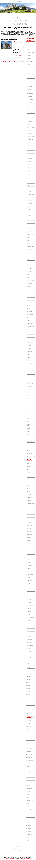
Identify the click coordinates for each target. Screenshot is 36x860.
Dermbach (29, 240)
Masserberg (29, 453)
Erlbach (28, 277)
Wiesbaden (29, 657)
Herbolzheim (29, 351)
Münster (28, 491)
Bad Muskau (29, 121)
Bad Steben (29, 142)
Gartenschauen (29, 754)
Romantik (28, 785)
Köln (28, 415)
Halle (28, 329)
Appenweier (29, 55)
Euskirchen (29, 292)
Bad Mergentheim (30, 118)
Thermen (28, 819)
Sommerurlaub (29, 809)
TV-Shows (28, 816)
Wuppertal (29, 676)
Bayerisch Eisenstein (29, 171)
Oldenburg (29, 540)
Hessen (28, 360)
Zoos (27, 843)
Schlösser (28, 794)
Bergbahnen (28, 726)
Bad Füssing (29, 96)
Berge (27, 729)
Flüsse (16, 58)
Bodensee (29, 209)
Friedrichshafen (30, 314)
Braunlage (29, 215)
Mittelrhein (29, 472)
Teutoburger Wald (30, 623)
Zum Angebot (18, 55)
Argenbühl (29, 58)
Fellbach (28, 295)
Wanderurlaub (29, 822)
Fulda (28, 317)
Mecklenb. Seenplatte (29, 460)
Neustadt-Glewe (30, 503)
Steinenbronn (30, 605)
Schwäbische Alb (30, 596)
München (29, 488)
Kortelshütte (29, 412)
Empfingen (29, 271)
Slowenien (28, 691)
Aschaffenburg (30, 61)
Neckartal (29, 494)
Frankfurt (29, 305)
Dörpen (28, 259)
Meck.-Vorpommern (31, 456)
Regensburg (29, 568)
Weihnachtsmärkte (30, 828)
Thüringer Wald (30, 630)
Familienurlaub (29, 742)
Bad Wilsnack (30, 152)
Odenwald (29, 537)
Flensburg (29, 299)
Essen (28, 289)
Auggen (28, 64)
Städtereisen (28, 812)
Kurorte (27, 769)
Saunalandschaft (29, 788)
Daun (28, 237)
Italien (27, 682)
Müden (28, 482)
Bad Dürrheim (30, 86)
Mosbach (29, 475)
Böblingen (29, 231)
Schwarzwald (29, 586)
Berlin (28, 188)
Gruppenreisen (29, 757)
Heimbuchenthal (30, 348)
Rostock (28, 577)
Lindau (28, 434)
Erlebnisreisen (29, 738)
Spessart (29, 599)
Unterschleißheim (30, 639)
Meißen (28, 463)
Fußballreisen (29, 751)
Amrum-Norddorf (30, 52)
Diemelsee (29, 249)
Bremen (28, 225)
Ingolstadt (29, 373)
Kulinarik (16, 57)
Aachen (28, 46)
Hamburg (29, 332)
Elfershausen (29, 268)
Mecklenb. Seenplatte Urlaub (18, 41)
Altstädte (28, 723)
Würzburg (29, 679)
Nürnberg (29, 522)
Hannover (29, 336)
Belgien (27, 710)
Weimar (28, 648)
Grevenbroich (30, 323)
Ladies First (28, 772)
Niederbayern (30, 509)
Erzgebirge (29, 286)
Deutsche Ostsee (30, 246)
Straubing (29, 611)
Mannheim (29, 447)
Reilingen (29, 571)
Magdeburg (29, 441)
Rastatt (28, 562)
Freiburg (28, 308)
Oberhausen (29, 528)
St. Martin (29, 602)
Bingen (28, 197)
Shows (27, 803)
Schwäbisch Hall (30, 593)
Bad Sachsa (29, 130)
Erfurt (28, 274)
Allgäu (28, 49)
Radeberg (29, 559)
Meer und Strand (29, 775)
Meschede (29, 466)
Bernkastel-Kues (30, 194)
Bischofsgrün (29, 200)
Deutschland (20, 43)
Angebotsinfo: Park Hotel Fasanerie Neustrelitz (13, 61)
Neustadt (29, 500)
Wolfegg (28, 667)
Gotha (28, 320)
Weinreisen (28, 831)
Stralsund (29, 608)
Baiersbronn (29, 161)
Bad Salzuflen (30, 133)
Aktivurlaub (28, 720)
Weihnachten (28, 825)
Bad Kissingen (30, 111)
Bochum (28, 206)
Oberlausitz (29, 531)
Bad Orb (28, 124)
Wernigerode (29, 651)
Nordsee (28, 519)
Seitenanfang (18, 849)
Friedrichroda (29, 311)
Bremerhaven (30, 228)
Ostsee (28, 543)
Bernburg (29, 191)
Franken (28, 302)
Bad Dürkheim (30, 83)
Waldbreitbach (30, 645)
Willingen (29, 663)
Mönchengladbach (31, 479)
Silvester (28, 806)
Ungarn (27, 713)
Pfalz (28, 546)
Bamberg (29, 164)
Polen (27, 700)
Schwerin (29, 589)
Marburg (28, 450)
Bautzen (28, 167)
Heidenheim (29, 342)
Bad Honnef (29, 108)
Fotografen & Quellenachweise (25, 858)
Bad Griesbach (30, 99)
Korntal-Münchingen (29, 408)
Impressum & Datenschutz (10, 858)
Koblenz (28, 401)
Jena (28, 376)
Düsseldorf (29, 262)
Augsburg (29, 67)
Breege (28, 218)
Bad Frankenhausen (30, 93)
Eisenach (29, 265)
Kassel (28, 389)
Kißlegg (28, 395)
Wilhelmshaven (30, 660)
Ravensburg (29, 565)
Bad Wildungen (30, 148)
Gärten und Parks (29, 760)
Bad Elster (29, 89)
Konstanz (29, 404)
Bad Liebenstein (30, 115)
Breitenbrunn (29, 222)
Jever (28, 379)
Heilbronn (29, 345)
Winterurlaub (28, 837)
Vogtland (29, 642)
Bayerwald (29, 178)
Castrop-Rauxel (30, 234)
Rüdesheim (29, 580)
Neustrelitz (29, 506)
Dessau (28, 243)
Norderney (29, 516)
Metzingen (29, 469)
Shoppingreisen (29, 800)
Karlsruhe (29, 386)
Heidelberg (29, 339)
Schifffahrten (20, 57)
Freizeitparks (28, 748)
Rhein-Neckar (30, 574)
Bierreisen (28, 732)
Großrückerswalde (31, 326)
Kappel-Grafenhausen (30, 383)
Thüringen (29, 626)
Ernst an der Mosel (31, 280)
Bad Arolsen (29, 73)
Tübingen (29, 636)
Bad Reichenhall (30, 127)
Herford (28, 354)
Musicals (28, 779)
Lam (28, 421)
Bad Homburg (30, 105)
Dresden (28, 252)
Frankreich (28, 688)
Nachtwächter (29, 782)
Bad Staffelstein (30, 139)
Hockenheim (29, 366)
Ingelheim (29, 369)
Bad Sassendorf (30, 136)
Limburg (28, 431)
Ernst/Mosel (29, 283)
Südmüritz (29, 620)
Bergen (28, 185)
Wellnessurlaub (29, 834)
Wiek (28, 654)
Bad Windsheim (30, 155)
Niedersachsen (30, 512)
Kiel (27, 392)
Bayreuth (29, 181)
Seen (14, 58)
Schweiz (27, 704)
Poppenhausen (30, 553)
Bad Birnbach (30, 80)
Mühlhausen (29, 485)
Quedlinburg (29, 556)
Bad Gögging (29, 102)
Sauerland (29, 583)
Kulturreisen (28, 766)
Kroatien (27, 697)
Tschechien (28, 685)
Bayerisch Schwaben (29, 175)
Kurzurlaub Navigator (18, 1)
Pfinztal (28, 549)
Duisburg (29, 255)
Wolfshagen (29, 673)
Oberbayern (29, 525)
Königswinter (29, 418)
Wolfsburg (29, 670)
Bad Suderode (30, 145)
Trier (28, 633)
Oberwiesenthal (30, 534)
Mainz (28, 444)
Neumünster (29, 497)
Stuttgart (28, 614)
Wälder (27, 840)
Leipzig (28, 428)
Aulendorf (29, 70)
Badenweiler (29, 158)
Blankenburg (29, 203)
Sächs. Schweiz (30, 617)
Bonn (28, 212)
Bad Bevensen (30, 77)
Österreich (28, 694)
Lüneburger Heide (30, 437)
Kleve (28, 398)
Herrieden (29, 357)
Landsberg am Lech (30, 425)
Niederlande (28, 707)
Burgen (27, 735)
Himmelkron (29, 363)
